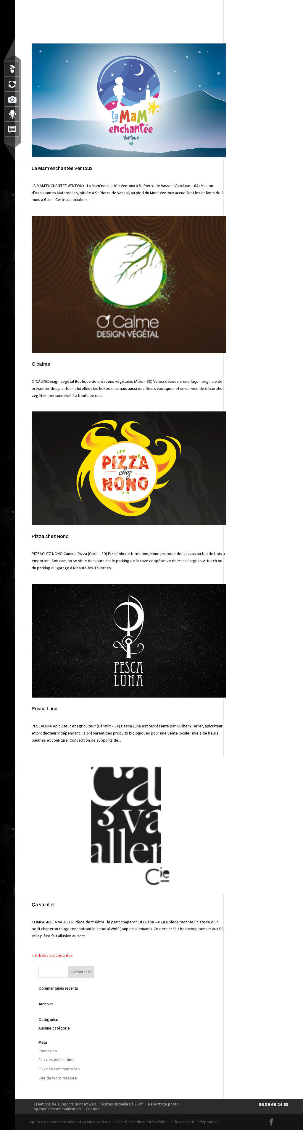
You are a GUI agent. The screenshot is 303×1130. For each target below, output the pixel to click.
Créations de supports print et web (65, 1104)
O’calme (41, 364)
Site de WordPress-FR (58, 1078)
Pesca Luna (45, 708)
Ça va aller (43, 904)
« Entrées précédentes (52, 955)
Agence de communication (57, 1108)
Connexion (47, 1050)
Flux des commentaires (59, 1068)
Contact (93, 1108)
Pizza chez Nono (50, 536)
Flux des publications (56, 1059)
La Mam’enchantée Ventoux (62, 168)
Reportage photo (163, 1104)
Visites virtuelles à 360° (122, 1104)
